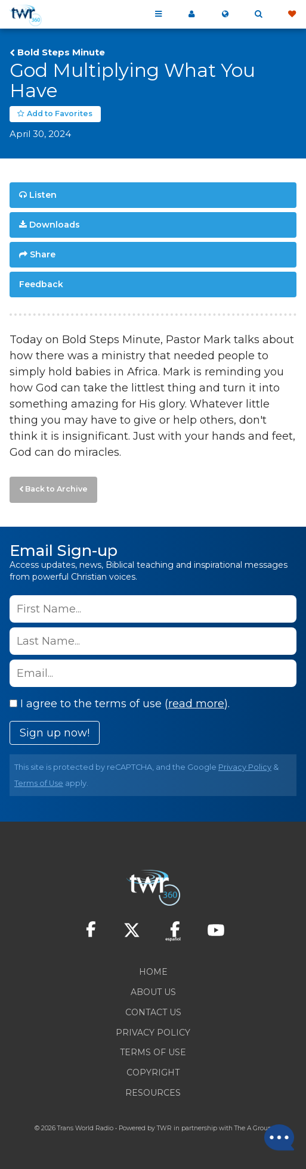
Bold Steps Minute (61, 52)
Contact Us (153, 1012)
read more (196, 703)
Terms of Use (38, 783)
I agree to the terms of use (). (120, 703)
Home (153, 971)
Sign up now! (54, 732)
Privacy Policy (244, 767)
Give (291, 14)
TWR (164, 1128)
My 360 (191, 14)
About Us (153, 992)
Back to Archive (56, 488)
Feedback (41, 284)
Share (42, 254)
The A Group (253, 1128)
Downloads (54, 224)
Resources (153, 1092)
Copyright (153, 1072)
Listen (43, 194)
